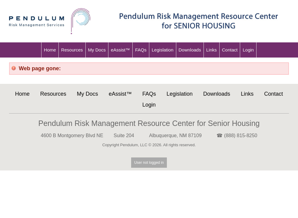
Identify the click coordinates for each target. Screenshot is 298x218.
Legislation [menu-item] (163, 49)
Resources (53, 94)
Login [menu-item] (248, 49)
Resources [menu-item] (72, 49)
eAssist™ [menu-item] (120, 49)
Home (22, 94)
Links (247, 94)
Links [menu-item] (211, 49)
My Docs (87, 94)
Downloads (216, 94)
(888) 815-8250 (240, 135)
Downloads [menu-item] (190, 49)
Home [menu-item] (50, 49)
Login (149, 105)
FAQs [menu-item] (141, 49)
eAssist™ (120, 94)
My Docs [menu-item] (97, 49)
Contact (273, 94)
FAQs (149, 94)
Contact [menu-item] (230, 49)
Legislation (180, 94)
